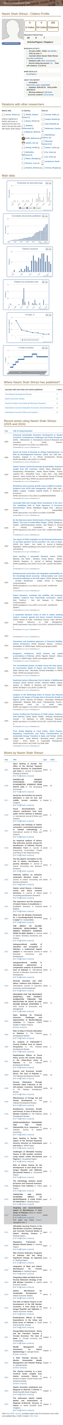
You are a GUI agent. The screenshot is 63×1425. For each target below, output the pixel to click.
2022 (6, 970)
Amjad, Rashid (51, 119)
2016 (6, 848)
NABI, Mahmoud (32, 138)
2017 (6, 800)
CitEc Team (33, 1416)
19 (51, 63)
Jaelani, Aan (30, 143)
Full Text (17, 776)
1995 (6, 1047)
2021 (6, 770)
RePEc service (15, 1414)
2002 (6, 1322)
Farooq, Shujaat (51, 168)
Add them (48, 92)
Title (16, 760)
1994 (6, 1035)
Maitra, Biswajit (32, 158)
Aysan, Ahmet (11, 115)
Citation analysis (27, 776)
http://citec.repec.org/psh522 (38, 85)
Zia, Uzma (49, 152)
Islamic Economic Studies (15, 399)
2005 (6, 786)
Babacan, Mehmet (33, 132)
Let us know (48, 95)
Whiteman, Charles (53, 128)
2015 (6, 865)
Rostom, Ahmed (32, 168)
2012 (6, 1157)
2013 (6, 1171)
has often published (35, 58)
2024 (6, 986)
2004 (6, 1075)
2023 (6, 880)
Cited (53, 760)
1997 (6, 1128)
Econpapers (26, 447)
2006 (6, 1003)
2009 (6, 1088)
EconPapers (31, 74)
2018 (6, 815)
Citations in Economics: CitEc (16, 3)
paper (38, 447)
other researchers (48, 61)
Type (46, 760)
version (38, 1220)
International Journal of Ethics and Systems (21, 412)
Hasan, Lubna (51, 147)
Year (7, 431)
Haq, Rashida (50, 124)
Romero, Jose (31, 163)
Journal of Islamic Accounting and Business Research (25, 403)
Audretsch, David (52, 161)
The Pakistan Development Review (18, 394)
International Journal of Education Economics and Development (29, 408)
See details (51, 51)
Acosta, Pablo (51, 115)
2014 (6, 1232)
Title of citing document (24, 431)
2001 (6, 1061)
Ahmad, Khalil (31, 147)
